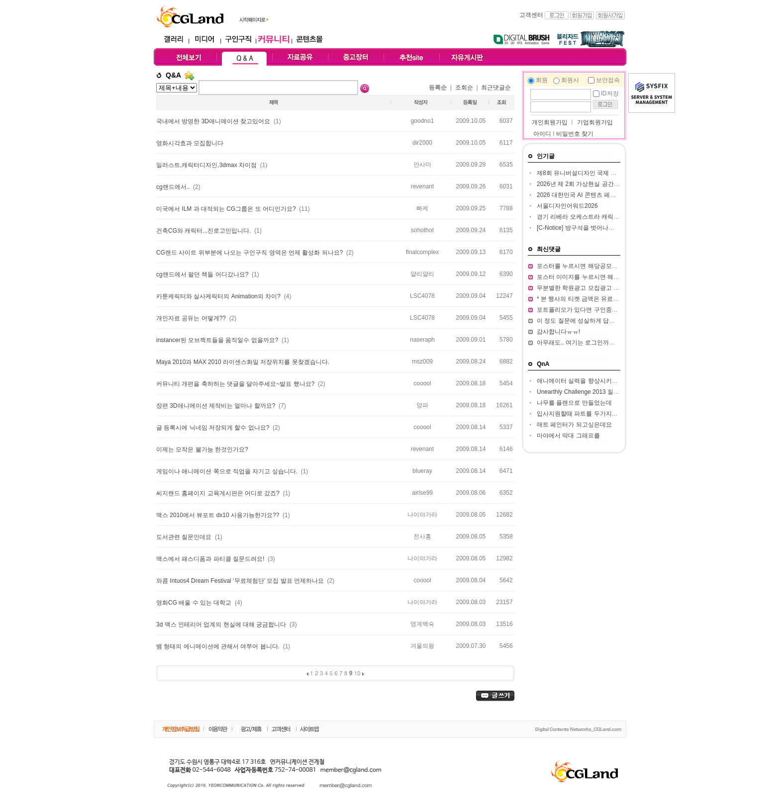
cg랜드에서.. (174, 186)
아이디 (542, 133)
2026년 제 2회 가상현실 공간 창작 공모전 (592, 183)
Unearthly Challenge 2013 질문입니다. (588, 391)
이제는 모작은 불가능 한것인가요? (202, 449)
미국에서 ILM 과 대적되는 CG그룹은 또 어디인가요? (226, 208)
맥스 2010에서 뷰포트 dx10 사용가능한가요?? (218, 515)
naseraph (422, 339)
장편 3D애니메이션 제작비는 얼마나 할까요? (216, 405)
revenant (422, 186)
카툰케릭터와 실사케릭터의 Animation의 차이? (219, 296)
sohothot (422, 230)
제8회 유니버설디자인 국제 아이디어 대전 (592, 173)
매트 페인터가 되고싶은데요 (574, 424)
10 (357, 673)
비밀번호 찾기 (574, 133)
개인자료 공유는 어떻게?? (191, 318)
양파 (422, 405)
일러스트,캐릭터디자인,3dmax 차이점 (207, 165)
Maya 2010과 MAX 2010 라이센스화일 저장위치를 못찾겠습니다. (242, 362)
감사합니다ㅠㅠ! (558, 331)
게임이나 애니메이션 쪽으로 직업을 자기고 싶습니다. (227, 471)
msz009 (422, 361)
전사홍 (422, 536)
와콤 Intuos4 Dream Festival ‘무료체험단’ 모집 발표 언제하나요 (240, 580)
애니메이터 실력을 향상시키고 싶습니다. (591, 380)
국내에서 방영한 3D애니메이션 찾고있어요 (214, 121)
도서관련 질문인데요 (184, 537)
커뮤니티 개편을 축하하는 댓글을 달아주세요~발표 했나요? (236, 383)
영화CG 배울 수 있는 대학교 (194, 602)
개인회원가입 (549, 122)
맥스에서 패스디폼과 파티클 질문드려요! (211, 558)
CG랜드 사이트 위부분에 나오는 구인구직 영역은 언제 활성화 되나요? (250, 252)
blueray (422, 470)
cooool (422, 383)
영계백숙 (422, 624)
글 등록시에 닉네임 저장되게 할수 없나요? (213, 427)
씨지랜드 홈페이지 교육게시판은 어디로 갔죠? (218, 493)
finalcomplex (422, 252)
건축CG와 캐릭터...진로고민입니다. (204, 230)
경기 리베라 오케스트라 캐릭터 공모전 (588, 216)
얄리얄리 (422, 273)
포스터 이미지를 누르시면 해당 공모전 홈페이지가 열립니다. (617, 276)
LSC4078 (422, 295)
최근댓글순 (496, 87)
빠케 (422, 208)
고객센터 (531, 14)
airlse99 (422, 492)
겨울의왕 (422, 645)
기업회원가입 (595, 122)
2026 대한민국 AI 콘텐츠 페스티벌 (582, 194)
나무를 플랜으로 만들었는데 (574, 402)
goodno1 (422, 120)
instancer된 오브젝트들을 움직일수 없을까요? (218, 340)
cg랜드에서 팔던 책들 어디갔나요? (203, 274)
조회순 (464, 87)
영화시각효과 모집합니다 (189, 143)
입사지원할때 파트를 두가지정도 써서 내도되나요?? (606, 413)
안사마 (422, 164)
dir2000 (422, 142)
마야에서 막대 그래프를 (568, 435)
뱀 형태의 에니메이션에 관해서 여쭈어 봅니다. (218, 646)
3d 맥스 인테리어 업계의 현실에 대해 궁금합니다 (222, 624)
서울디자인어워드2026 (567, 205)
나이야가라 (422, 514)
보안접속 (608, 80)
